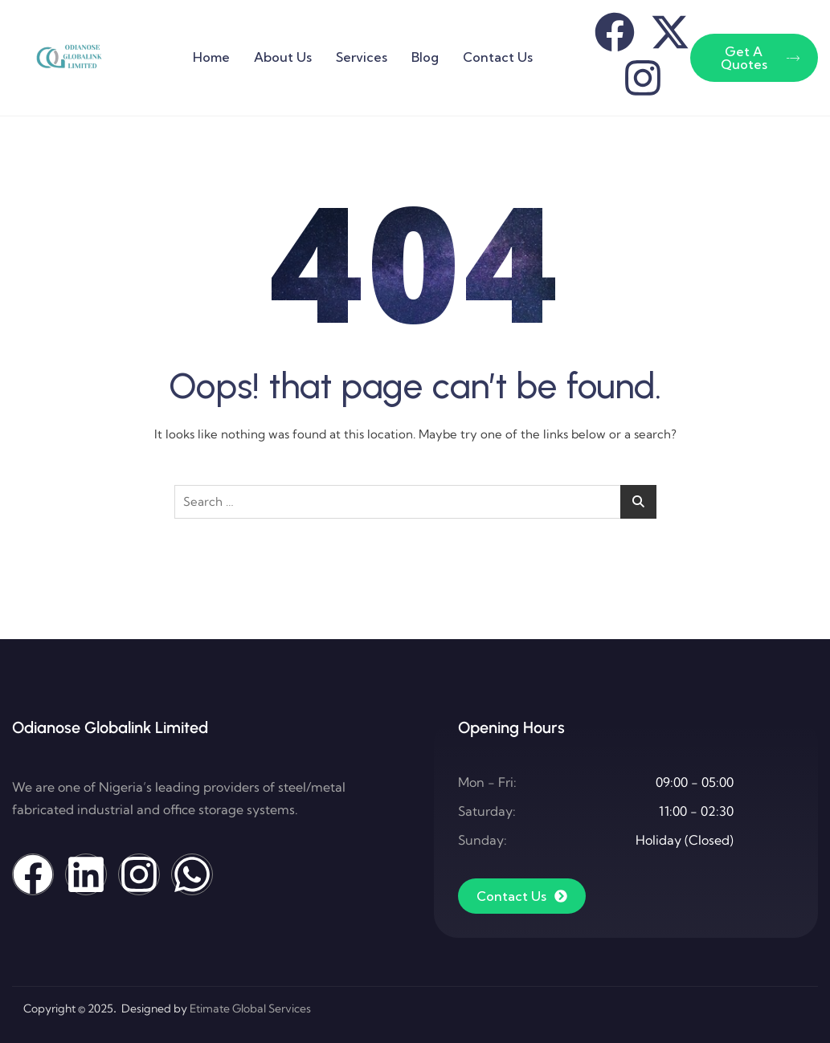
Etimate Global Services (250, 1008)
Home (211, 57)
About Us (283, 57)
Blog (425, 57)
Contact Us (498, 57)
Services (361, 57)
